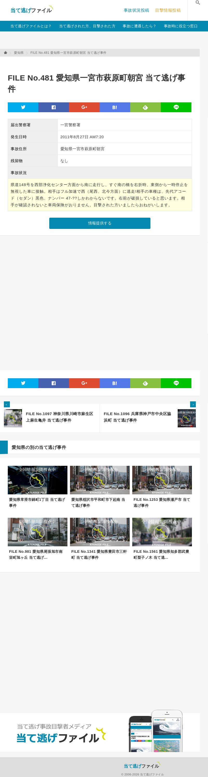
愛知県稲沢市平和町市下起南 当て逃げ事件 (98, 502)
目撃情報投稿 (168, 10)
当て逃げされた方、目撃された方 (87, 26)
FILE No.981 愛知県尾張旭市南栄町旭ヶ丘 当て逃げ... (36, 554)
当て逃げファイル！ (31, 10)
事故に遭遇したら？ (140, 26)
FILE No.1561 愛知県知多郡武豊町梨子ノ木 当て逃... (161, 554)
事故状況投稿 (136, 10)
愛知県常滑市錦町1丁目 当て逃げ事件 (37, 502)
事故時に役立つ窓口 (181, 26)
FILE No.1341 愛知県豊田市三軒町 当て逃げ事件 (99, 554)
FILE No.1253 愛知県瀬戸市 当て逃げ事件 (162, 502)
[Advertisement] (102, 62)
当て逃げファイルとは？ (31, 26)
